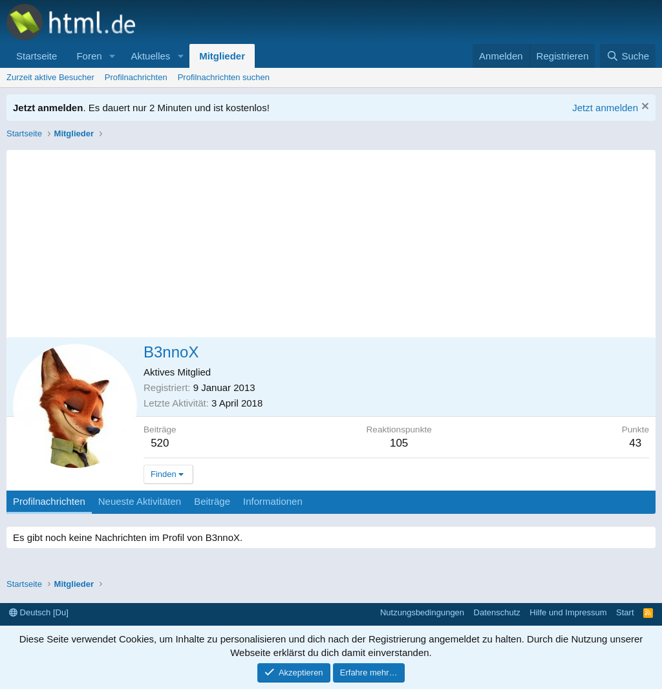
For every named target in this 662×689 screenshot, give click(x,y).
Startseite (36, 55)
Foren (88, 55)
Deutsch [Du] (39, 612)
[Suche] (628, 56)
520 (160, 443)
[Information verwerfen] (643, 107)
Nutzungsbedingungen (422, 612)
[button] (112, 56)
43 (635, 443)
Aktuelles (150, 55)
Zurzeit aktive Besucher (50, 77)
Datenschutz (497, 612)
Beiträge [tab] (212, 501)
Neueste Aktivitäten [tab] (139, 501)
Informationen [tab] (273, 501)
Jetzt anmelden (605, 107)
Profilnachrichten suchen (224, 77)
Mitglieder (222, 55)
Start (625, 612)
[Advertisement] (331, 240)
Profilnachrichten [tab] (49, 501)
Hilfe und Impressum (567, 612)
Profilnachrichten (136, 77)
